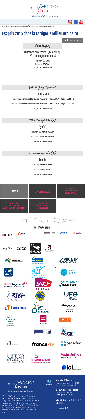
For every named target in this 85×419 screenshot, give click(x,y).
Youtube (81, 22)
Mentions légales (61, 400)
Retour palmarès (73, 40)
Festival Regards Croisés (44, 9)
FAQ (78, 400)
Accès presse (59, 403)
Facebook (76, 22)
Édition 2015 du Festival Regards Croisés (17, 26)
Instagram (70, 22)
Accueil (3, 26)
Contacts (71, 400)
